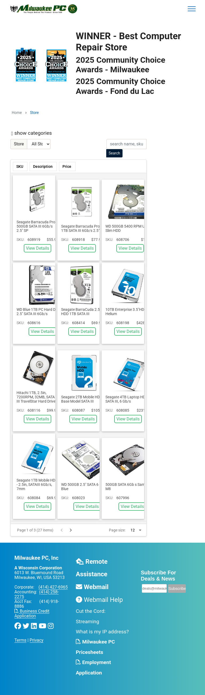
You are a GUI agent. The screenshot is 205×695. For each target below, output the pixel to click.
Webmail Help (99, 599)
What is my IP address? (102, 632)
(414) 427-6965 (53, 587)
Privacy (37, 640)
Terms (20, 640)
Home (17, 112)
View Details (37, 248)
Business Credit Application (31, 613)
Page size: (117, 530)
